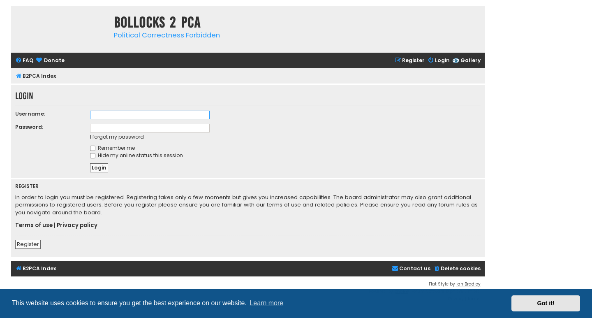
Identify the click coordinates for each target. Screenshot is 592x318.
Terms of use (34, 225)
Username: (30, 113)
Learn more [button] (266, 302)
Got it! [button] (546, 303)
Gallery (470, 60)
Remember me (112, 147)
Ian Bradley (468, 284)
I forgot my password (117, 137)
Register (28, 244)
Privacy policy (77, 225)
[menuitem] (24, 60)
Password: (29, 126)
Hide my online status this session (136, 155)
